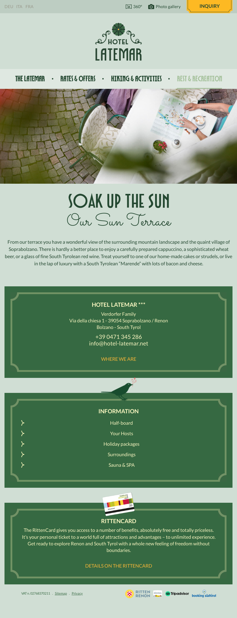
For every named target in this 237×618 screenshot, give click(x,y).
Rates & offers (77, 79)
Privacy (77, 593)
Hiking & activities (136, 79)
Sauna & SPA (122, 465)
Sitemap (61, 593)
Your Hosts (121, 433)
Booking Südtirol (204, 593)
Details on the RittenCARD (118, 565)
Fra (30, 6)
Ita (19, 6)
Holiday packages (122, 444)
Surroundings (122, 454)
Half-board (121, 423)
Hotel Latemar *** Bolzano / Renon (118, 42)
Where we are (118, 359)
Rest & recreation (199, 79)
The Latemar (30, 79)
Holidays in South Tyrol (137, 593)
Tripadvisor (177, 593)
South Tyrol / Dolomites (157, 593)
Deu (8, 6)
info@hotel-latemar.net (118, 343)
